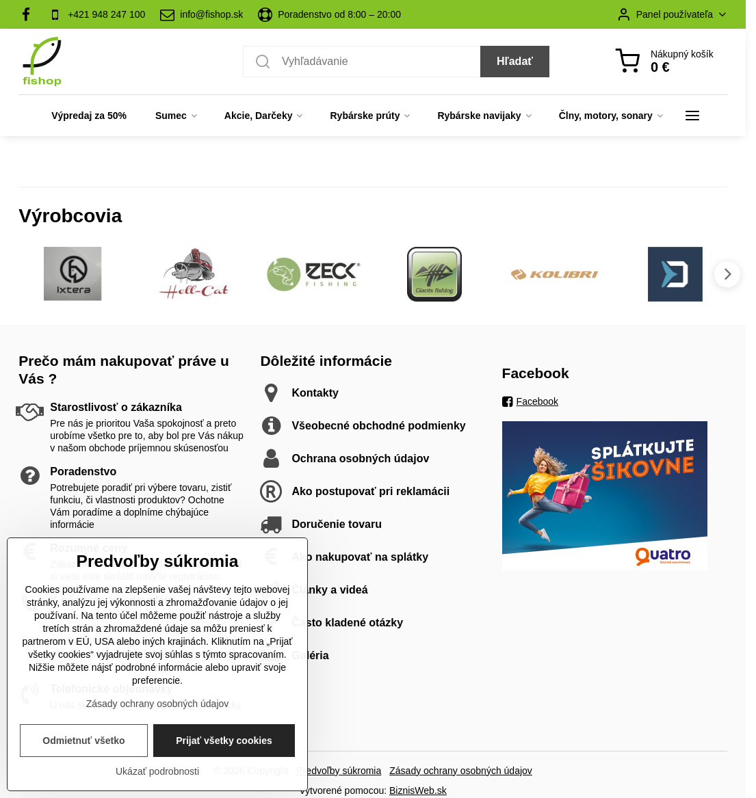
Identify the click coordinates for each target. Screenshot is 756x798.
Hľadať (515, 61)
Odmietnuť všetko (83, 740)
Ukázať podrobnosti (157, 771)
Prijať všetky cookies (224, 740)
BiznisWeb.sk (418, 790)
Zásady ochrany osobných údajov (460, 770)
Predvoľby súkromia (338, 770)
